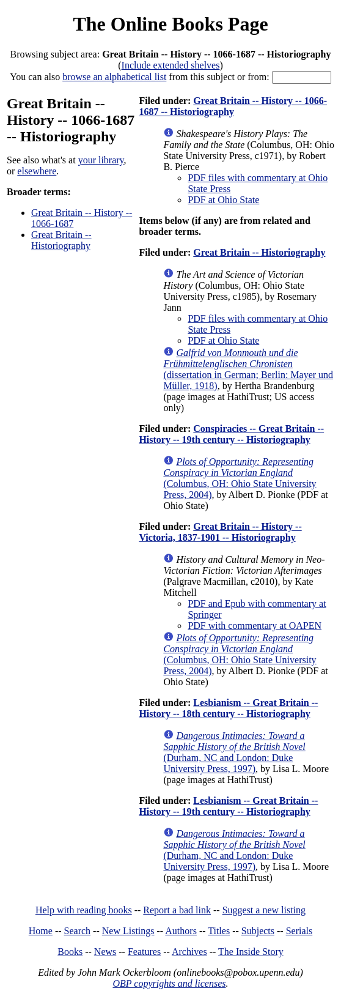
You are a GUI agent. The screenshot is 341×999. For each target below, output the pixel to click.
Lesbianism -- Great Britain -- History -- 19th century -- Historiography (228, 806)
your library (101, 160)
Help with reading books (83, 910)
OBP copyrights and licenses (169, 983)
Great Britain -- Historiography (61, 240)
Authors (181, 931)
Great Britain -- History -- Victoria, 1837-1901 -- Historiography (220, 532)
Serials (299, 931)
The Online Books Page (170, 24)
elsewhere (36, 171)
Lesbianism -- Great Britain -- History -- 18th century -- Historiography (228, 708)
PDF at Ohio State (223, 200)
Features (144, 951)
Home (41, 931)
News (105, 951)
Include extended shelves (171, 65)
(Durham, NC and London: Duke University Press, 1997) (234, 752)
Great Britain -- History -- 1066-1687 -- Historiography (233, 106)
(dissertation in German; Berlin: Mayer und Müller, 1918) (248, 369)
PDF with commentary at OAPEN (254, 625)
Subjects (257, 931)
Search (77, 931)
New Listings (128, 931)
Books (69, 951)
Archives (189, 951)
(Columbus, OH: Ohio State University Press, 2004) (239, 478)
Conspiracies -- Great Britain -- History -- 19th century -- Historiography (231, 434)
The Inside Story (251, 951)
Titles (219, 931)
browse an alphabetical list (114, 77)
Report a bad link (177, 910)
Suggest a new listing (264, 910)
